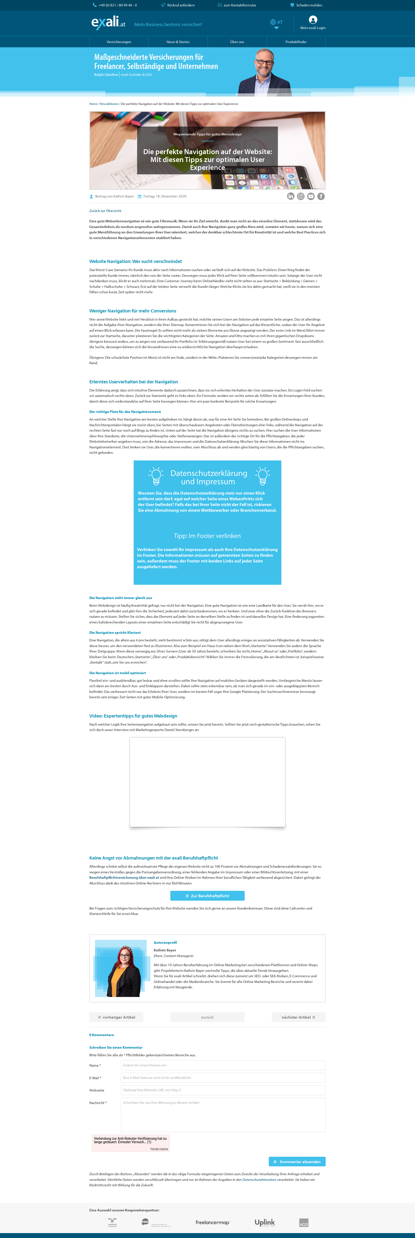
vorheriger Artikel (119, 1017)
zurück (207, 1017)
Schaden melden (309, 5)
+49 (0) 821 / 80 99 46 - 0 (118, 5)
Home (93, 104)
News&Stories (109, 104)
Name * (95, 1065)
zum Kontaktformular (240, 5)
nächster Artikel (296, 1017)
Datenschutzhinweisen (259, 1179)
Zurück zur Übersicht (105, 210)
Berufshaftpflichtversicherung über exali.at (124, 877)
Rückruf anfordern (181, 5)
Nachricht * (98, 1102)
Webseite (96, 1090)
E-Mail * (95, 1077)
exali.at (108, 23)
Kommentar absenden (300, 1161)
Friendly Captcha (159, 1149)
